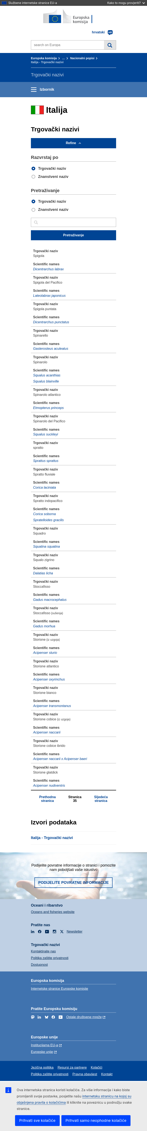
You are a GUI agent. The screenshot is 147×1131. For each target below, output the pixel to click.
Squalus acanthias (47, 375)
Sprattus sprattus (45, 461)
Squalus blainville (46, 381)
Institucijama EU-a (44, 1045)
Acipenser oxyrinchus (49, 679)
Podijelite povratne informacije (73, 883)
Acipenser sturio (45, 652)
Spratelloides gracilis (48, 520)
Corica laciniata (44, 487)
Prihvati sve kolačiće (37, 1120)
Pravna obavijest (84, 1074)
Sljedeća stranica (101, 799)
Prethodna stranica (47, 799)
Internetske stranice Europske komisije (59, 988)
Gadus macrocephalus (50, 599)
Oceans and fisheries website (53, 912)
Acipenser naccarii (47, 732)
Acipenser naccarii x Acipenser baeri (60, 759)
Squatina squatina (46, 546)
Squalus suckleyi (45, 434)
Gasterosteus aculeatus (50, 348)
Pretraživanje (110, 44)
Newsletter (74, 931)
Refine (71, 143)
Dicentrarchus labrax (48, 269)
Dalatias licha (43, 573)
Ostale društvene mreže (84, 1017)
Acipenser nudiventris (49, 785)
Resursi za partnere (72, 1067)
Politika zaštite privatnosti (49, 958)
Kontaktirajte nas (43, 951)
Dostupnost (39, 964)
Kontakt (106, 1074)
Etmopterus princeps (48, 408)
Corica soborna (44, 514)
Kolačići (96, 1067)
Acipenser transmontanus (52, 706)
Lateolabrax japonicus (49, 295)
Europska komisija (44, 58)
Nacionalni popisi (82, 58)
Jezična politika (42, 1067)
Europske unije (42, 1052)
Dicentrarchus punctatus (51, 322)
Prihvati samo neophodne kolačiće (96, 1120)
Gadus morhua (44, 626)
